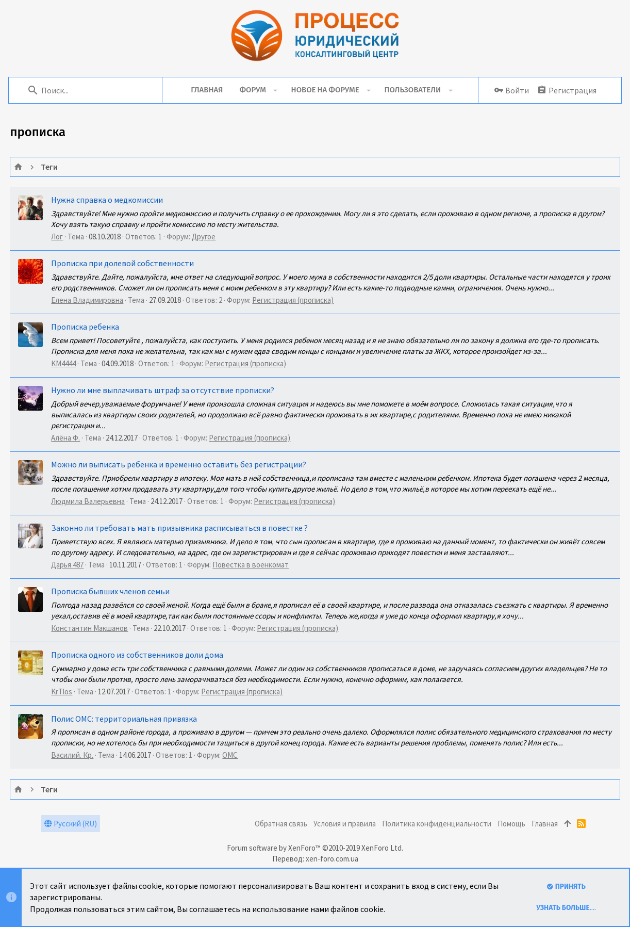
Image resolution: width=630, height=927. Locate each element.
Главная (545, 823)
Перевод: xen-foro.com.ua (315, 859)
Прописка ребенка (86, 326)
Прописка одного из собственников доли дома (138, 654)
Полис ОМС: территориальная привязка (124, 718)
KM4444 (64, 363)
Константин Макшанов (90, 628)
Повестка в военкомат (251, 565)
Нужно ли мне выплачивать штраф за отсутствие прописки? (163, 390)
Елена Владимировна (88, 300)
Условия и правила (344, 823)
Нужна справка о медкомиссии (107, 199)
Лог (57, 236)
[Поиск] (93, 90)
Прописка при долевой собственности (123, 263)
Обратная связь (281, 823)
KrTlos (62, 691)
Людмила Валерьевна (88, 501)
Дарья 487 (68, 565)
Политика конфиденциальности (436, 823)
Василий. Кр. (73, 755)
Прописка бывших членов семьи (111, 591)
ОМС (230, 755)
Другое (204, 236)
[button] (275, 90)
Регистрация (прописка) (293, 300)
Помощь (511, 823)
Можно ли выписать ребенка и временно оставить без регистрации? (179, 464)
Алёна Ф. (66, 438)
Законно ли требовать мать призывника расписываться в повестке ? (180, 528)
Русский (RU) (70, 823)
